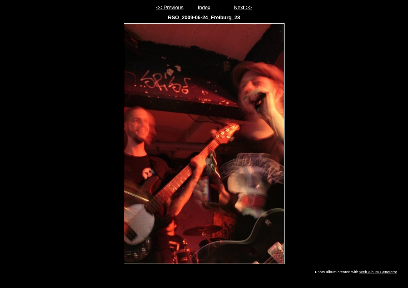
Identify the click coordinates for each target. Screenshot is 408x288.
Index (204, 7)
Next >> (243, 7)
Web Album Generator (378, 272)
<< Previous (169, 7)
